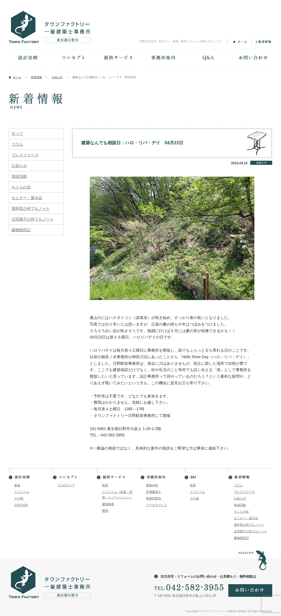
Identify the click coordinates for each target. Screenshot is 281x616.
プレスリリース (25, 155)
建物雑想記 (21, 230)
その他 (18, 498)
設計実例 (28, 58)
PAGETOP (252, 557)
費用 (105, 510)
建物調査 (108, 504)
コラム (17, 144)
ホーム (239, 41)
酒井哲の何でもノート (31, 208)
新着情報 (262, 41)
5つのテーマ (66, 485)
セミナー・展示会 (27, 198)
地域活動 (19, 176)
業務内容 (152, 485)
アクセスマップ (156, 505)
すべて (17, 133)
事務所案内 (163, 58)
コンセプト (73, 58)
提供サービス (118, 58)
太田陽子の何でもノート (33, 219)
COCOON (21, 505)
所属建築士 (153, 491)
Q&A (208, 58)
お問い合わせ (253, 58)
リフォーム (21, 491)
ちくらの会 (21, 187)
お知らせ (57, 77)
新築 (17, 485)
